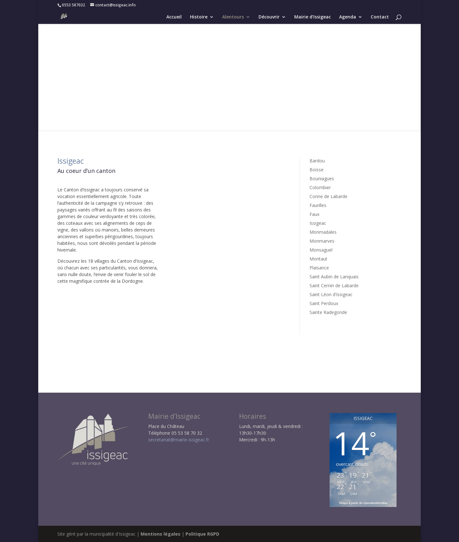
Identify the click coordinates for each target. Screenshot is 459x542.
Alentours (233, 17)
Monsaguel (321, 250)
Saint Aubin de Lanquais (334, 277)
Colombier (320, 187)
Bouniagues (322, 178)
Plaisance (319, 268)
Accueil (174, 17)
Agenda (347, 17)
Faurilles (318, 205)
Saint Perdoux (324, 303)
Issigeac (318, 223)
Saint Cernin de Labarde (334, 285)
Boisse (317, 170)
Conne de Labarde (328, 196)
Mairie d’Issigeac (312, 17)
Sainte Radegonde (328, 312)
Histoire (199, 17)
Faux (314, 214)
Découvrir (269, 17)
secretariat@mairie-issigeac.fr (178, 440)
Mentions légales (160, 534)
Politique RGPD (202, 534)
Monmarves (322, 241)
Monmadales (323, 232)
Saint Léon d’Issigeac (331, 294)
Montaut (318, 259)
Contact (380, 17)
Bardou (317, 161)
